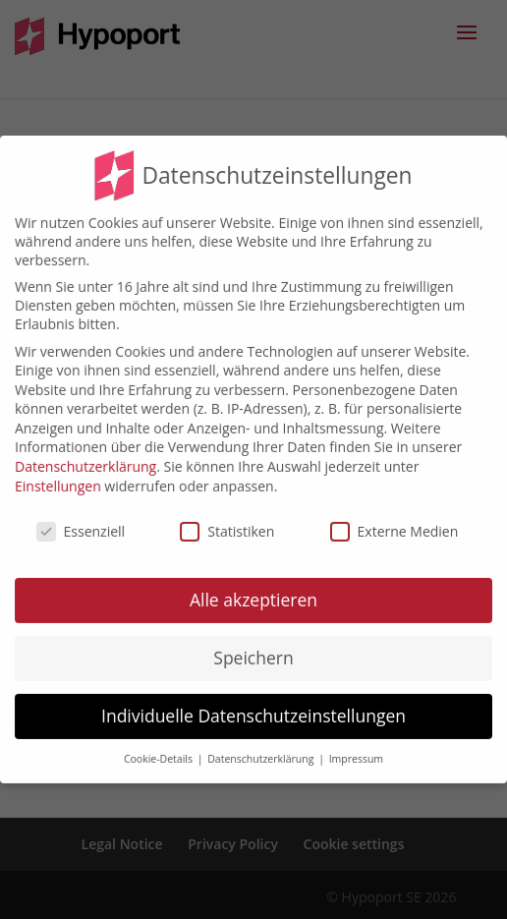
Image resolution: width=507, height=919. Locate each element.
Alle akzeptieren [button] (253, 587)
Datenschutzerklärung (85, 453)
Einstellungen (58, 472)
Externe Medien (394, 517)
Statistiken (227, 517)
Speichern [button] (253, 645)
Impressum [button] (356, 746)
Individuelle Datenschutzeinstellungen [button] (253, 703)
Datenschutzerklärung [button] (261, 746)
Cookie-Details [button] (160, 746)
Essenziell (81, 517)
